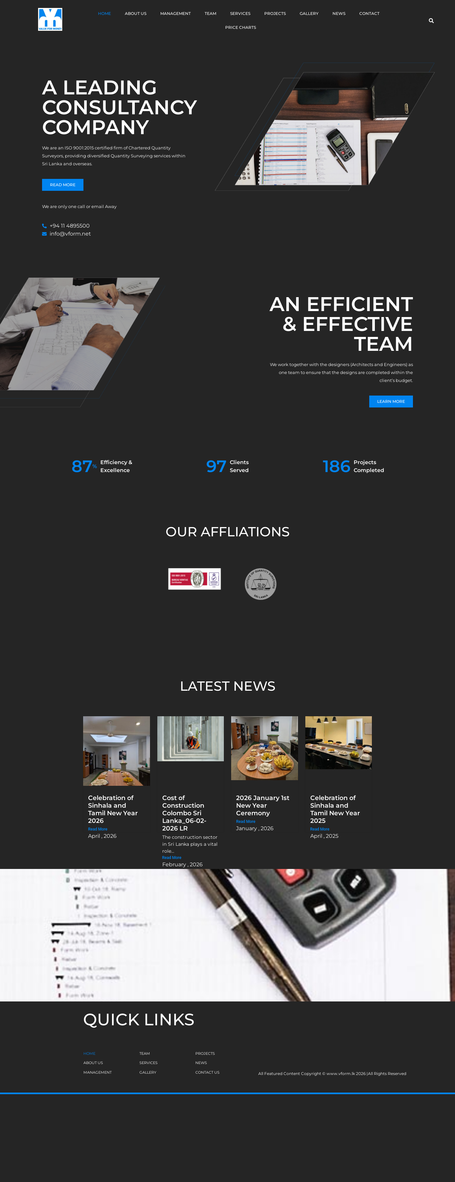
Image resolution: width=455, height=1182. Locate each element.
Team (210, 13)
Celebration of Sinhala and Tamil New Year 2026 (113, 809)
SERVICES (148, 1062)
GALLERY (147, 1072)
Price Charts (240, 27)
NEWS (201, 1062)
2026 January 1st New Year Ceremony (262, 805)
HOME (89, 1053)
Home (104, 13)
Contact (369, 13)
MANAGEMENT (97, 1072)
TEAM (144, 1053)
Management (175, 13)
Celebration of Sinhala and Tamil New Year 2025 (335, 809)
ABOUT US (93, 1062)
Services (240, 13)
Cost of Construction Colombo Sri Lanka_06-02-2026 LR (184, 813)
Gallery (309, 13)
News (338, 13)
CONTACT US (207, 1072)
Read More (97, 829)
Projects (275, 13)
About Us (135, 13)
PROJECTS (205, 1053)
